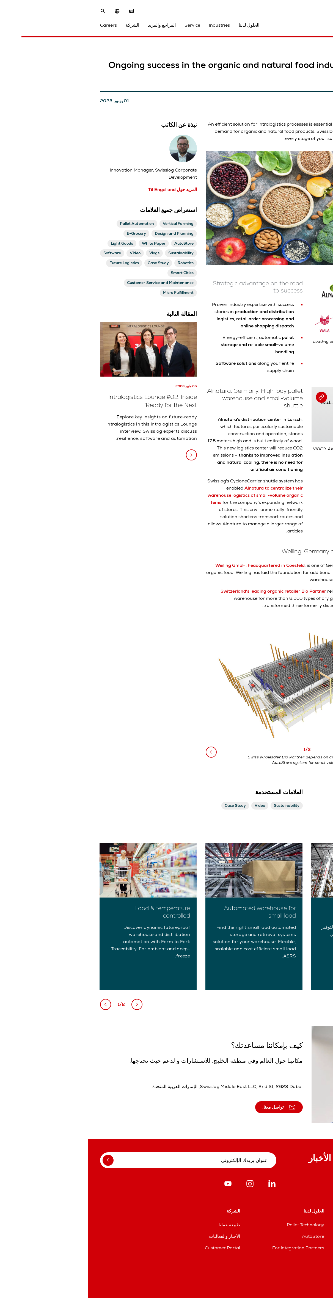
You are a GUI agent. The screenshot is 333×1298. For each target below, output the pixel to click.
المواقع (314, 1225)
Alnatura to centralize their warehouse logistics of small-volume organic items (167, 495)
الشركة (44, 25)
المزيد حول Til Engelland (84, 189)
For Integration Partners (210, 1248)
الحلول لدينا (161, 25)
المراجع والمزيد (74, 25)
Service (104, 25)
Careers (20, 25)
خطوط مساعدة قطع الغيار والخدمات (287, 1236)
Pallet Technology (217, 1225)
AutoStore (225, 1236)
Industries (131, 25)
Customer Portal (134, 1248)
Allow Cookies (272, 424)
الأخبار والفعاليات (136, 1236)
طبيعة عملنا (141, 1225)
